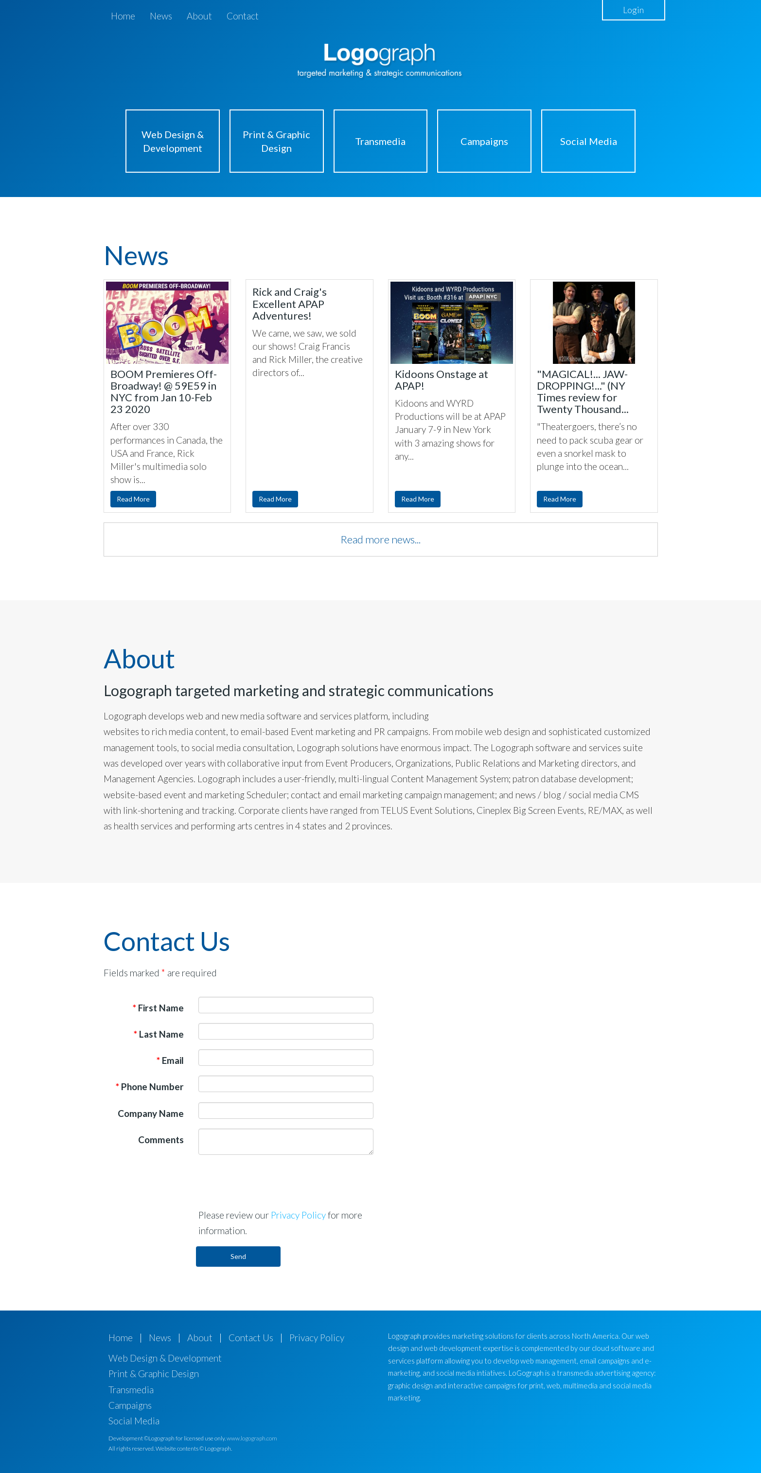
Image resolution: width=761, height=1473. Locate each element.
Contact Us (251, 1337)
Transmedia (380, 141)
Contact (243, 15)
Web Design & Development (173, 141)
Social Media (588, 141)
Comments (161, 1139)
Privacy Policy (298, 1215)
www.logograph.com (252, 1438)
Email (170, 1060)
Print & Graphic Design (276, 141)
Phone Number (150, 1086)
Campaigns (484, 141)
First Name (158, 1007)
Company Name (151, 1113)
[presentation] (272, 1181)
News (161, 15)
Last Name (159, 1034)
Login (633, 9)
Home (123, 15)
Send (238, 1256)
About (199, 15)
